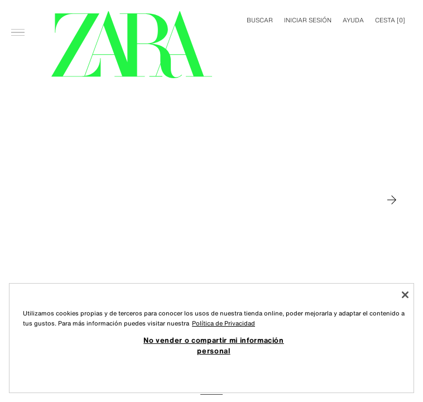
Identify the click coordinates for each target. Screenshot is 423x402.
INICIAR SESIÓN (307, 20)
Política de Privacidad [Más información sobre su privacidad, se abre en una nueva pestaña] (223, 323)
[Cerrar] (405, 295)
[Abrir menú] (18, 14)
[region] (211, 338)
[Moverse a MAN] (392, 200)
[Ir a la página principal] (131, 44)
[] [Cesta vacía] (390, 20)
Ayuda (353, 20)
